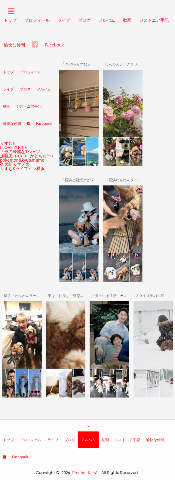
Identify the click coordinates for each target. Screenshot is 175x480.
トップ (8, 71)
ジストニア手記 (154, 20)
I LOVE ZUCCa (13, 147)
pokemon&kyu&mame (22, 160)
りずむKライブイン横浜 (22, 168)
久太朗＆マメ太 (14, 164)
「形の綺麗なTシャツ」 (22, 151)
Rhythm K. (85, 473)
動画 (127, 20)
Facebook (54, 45)
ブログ (84, 20)
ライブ (63, 20)
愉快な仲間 (14, 45)
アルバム (106, 20)
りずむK (7, 143)
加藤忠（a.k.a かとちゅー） (27, 156)
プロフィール (37, 20)
